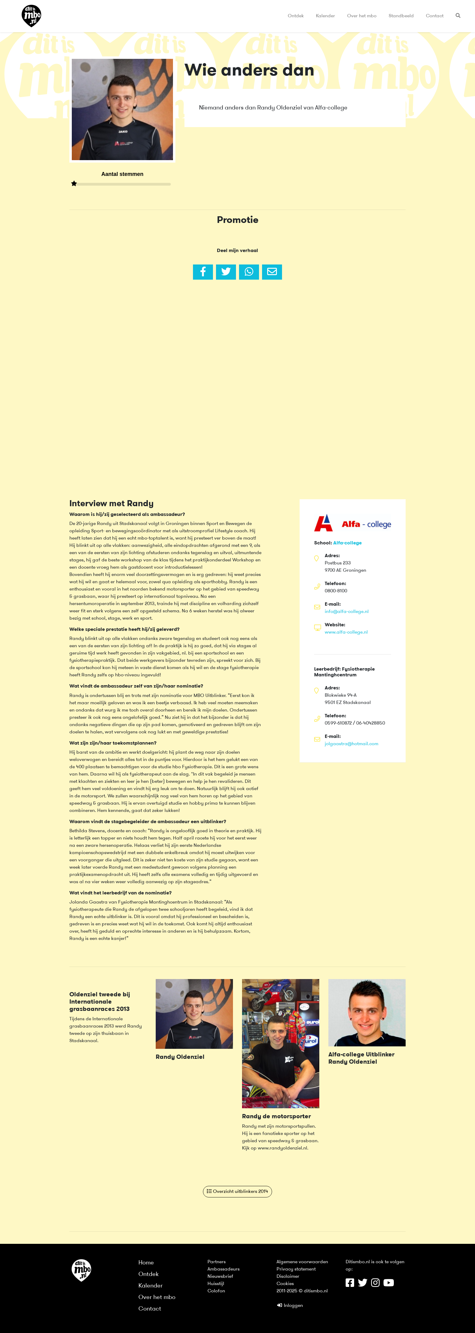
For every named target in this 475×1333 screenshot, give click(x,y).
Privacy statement (296, 1269)
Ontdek (296, 16)
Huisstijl (216, 1283)
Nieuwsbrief (220, 1276)
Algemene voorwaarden (302, 1262)
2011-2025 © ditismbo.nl (302, 1291)
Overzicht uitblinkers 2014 (237, 1191)
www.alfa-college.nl (346, 632)
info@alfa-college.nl (347, 611)
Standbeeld (401, 16)
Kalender (325, 16)
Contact (434, 16)
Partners (217, 1262)
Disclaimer (288, 1276)
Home (146, 1263)
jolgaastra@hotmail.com (351, 744)
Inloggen (290, 1305)
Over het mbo (362, 16)
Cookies (285, 1283)
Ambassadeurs (224, 1269)
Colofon (216, 1291)
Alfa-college (347, 543)
